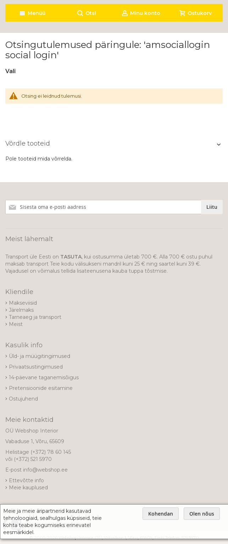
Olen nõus (201, 513)
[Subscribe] (212, 207)
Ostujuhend (23, 399)
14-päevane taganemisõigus (44, 377)
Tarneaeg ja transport (35, 317)
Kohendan (160, 513)
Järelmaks (21, 310)
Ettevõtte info (26, 480)
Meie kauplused (28, 487)
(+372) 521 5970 (33, 459)
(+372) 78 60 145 (50, 452)
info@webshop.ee (45, 470)
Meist (16, 324)
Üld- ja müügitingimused (39, 356)
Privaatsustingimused (36, 367)
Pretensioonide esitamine (41, 388)
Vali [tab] (10, 71)
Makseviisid (23, 303)
